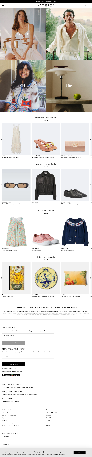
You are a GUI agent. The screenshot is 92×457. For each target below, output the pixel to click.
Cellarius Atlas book (7, 296)
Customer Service (7, 409)
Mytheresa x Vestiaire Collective (11, 425)
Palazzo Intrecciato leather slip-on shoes (72, 204)
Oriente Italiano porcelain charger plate (43, 296)
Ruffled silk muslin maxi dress (10, 157)
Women (23, 34)
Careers (48, 420)
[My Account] (85, 5)
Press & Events (50, 417)
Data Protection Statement (56, 454)
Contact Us (5, 412)
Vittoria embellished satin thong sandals (43, 157)
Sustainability (50, 415)
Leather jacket (36, 204)
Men (69, 34)
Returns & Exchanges (8, 423)
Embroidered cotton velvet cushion (71, 296)
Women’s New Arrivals (46, 118)
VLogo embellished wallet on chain (71, 157)
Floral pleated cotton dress (9, 250)
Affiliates (48, 425)
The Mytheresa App (51, 412)
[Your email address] (28, 336)
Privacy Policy (5, 436)
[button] (46, 318)
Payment (4, 417)
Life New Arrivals (46, 257)
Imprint (4, 439)
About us (48, 409)
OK (80, 452)
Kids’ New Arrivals (46, 211)
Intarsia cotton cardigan (67, 250)
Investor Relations (51, 423)
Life (69, 86)
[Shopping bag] (89, 5)
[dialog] (46, 452)
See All (46, 120)
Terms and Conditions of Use (10, 433)
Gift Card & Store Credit (9, 415)
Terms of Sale (6, 431)
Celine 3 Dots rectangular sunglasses (12, 204)
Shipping (4, 420)
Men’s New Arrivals (46, 164)
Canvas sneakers (36, 250)
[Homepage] (46, 5)
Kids (23, 86)
